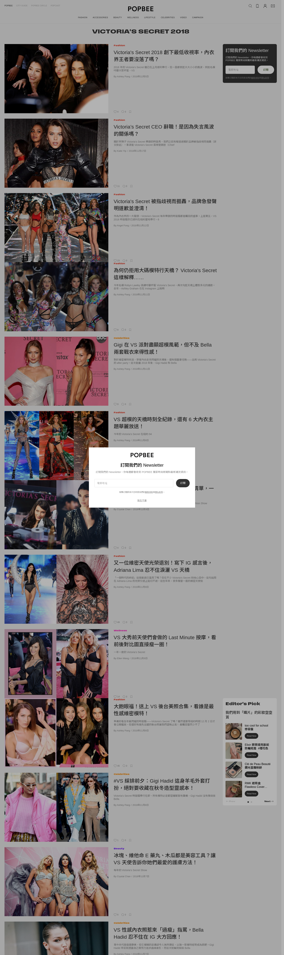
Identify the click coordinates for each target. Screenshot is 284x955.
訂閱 (182, 483)
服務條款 (149, 492)
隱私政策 (159, 492)
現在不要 (142, 500)
